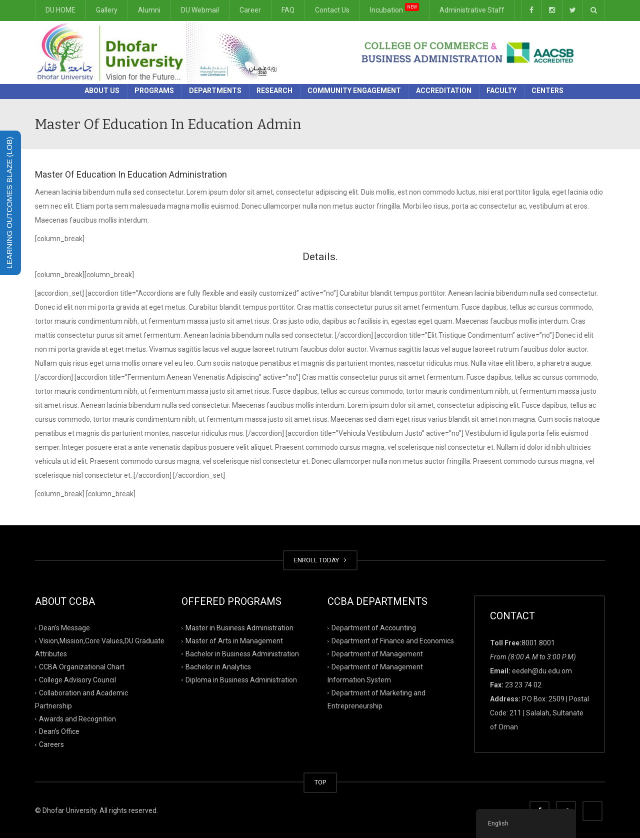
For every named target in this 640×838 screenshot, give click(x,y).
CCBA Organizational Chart (81, 667)
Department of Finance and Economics (393, 641)
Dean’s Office (59, 731)
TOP (320, 782)
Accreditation (444, 91)
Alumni (149, 10)
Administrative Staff (472, 10)
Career (250, 10)
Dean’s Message (64, 628)
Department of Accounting (374, 628)
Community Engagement (354, 91)
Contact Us (332, 10)
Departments (215, 91)
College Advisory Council (77, 680)
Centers (548, 91)
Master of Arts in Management (234, 641)
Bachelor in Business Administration (242, 654)
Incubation (394, 8)
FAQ (288, 10)
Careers (51, 744)
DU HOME (61, 10)
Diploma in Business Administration (241, 680)
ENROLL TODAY (320, 560)
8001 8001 (538, 643)
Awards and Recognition (77, 718)
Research (274, 91)
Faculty (501, 91)
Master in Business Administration (240, 628)
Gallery (107, 10)
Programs (154, 91)
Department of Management (377, 654)
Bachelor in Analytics (218, 667)
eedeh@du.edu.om (542, 671)
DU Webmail (200, 10)
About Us (102, 91)
